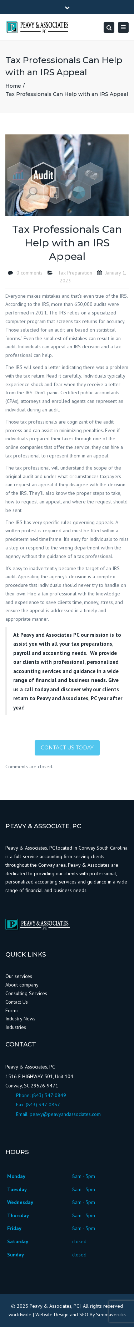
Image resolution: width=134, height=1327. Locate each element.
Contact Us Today (67, 747)
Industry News (21, 1018)
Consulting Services (26, 993)
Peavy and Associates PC (49, 634)
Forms (12, 1010)
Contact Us (16, 1002)
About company (22, 985)
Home (13, 86)
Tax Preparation (75, 273)
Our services (18, 976)
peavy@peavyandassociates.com (65, 1114)
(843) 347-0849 (49, 1095)
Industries (15, 1027)
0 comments (29, 273)
